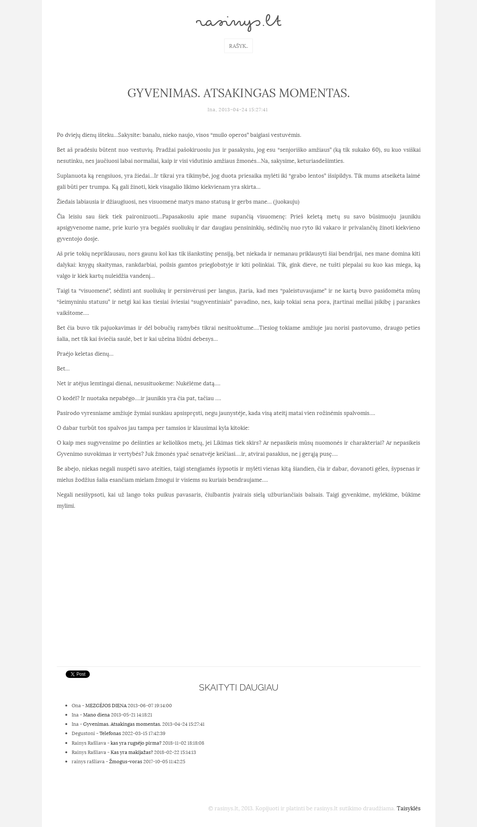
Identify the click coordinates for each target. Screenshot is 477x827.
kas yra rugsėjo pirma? (136, 742)
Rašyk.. (238, 45)
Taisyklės (409, 807)
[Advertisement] (239, 607)
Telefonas (110, 733)
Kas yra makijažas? (132, 751)
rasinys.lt (238, 23)
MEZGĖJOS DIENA (106, 705)
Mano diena (96, 714)
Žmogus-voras (125, 761)
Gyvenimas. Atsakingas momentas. (122, 723)
